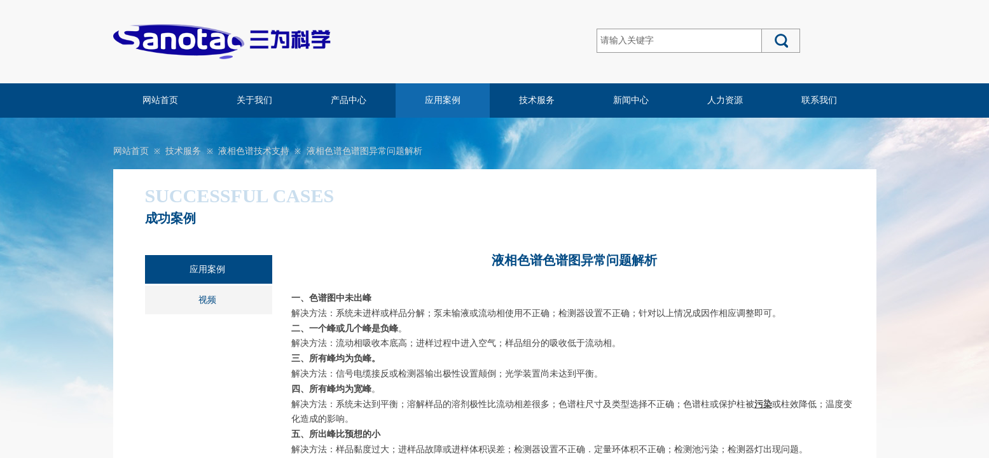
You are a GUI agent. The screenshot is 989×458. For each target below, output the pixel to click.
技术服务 (537, 100)
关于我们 (254, 100)
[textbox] (679, 41)
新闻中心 (631, 100)
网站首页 (160, 100)
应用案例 (442, 100)
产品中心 (348, 100)
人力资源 (725, 100)
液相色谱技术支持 (253, 151)
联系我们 (819, 100)
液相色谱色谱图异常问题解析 (364, 151)
